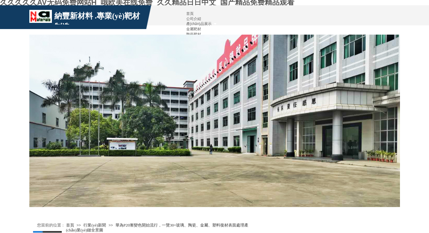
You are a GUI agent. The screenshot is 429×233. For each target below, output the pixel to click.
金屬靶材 (193, 29)
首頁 (70, 225)
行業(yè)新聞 (94, 225)
